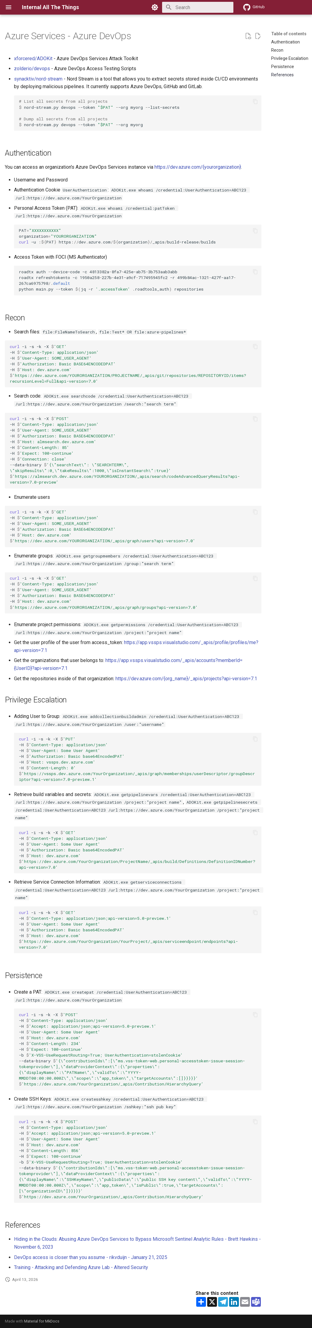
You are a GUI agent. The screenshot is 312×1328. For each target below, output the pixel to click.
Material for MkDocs (41, 1321)
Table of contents (289, 33)
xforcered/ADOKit (33, 58)
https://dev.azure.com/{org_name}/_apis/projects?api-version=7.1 (186, 678)
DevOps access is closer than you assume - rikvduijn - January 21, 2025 (90, 1257)
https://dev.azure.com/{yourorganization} (197, 167)
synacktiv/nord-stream (38, 79)
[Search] (197, 7)
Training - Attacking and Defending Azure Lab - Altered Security (81, 1267)
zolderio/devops (32, 68)
